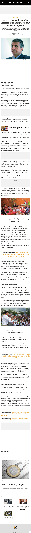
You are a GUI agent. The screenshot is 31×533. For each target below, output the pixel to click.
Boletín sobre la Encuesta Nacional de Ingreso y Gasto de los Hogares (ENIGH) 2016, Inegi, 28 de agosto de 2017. (15, 414)
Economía (15, 17)
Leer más (3, 124)
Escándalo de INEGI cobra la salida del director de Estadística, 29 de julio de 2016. (15, 356)
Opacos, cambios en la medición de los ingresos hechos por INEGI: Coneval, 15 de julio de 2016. (15, 254)
